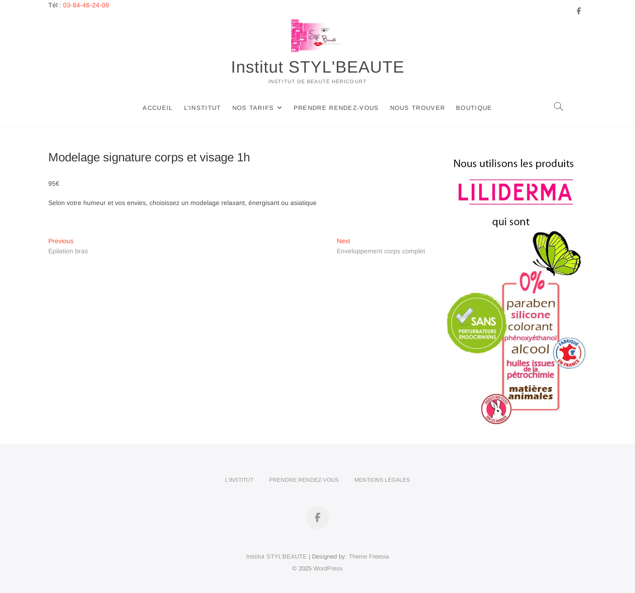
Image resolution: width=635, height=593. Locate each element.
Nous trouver (417, 107)
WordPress (328, 568)
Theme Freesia (369, 556)
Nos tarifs (253, 107)
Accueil (158, 107)
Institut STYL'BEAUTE (317, 66)
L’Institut (202, 107)
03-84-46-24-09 (86, 5)
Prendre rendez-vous (336, 107)
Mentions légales (382, 480)
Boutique (474, 107)
